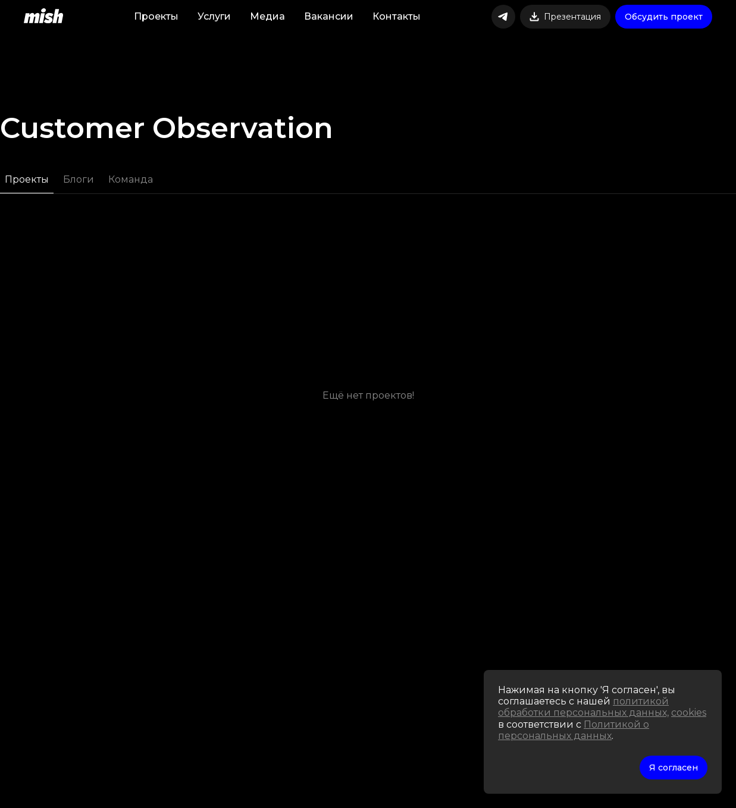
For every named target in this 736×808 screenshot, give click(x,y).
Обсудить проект (664, 16)
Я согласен (673, 767)
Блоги (78, 179)
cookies (688, 712)
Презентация (565, 16)
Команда (130, 179)
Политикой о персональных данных (573, 730)
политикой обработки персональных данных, (583, 707)
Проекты (27, 179)
